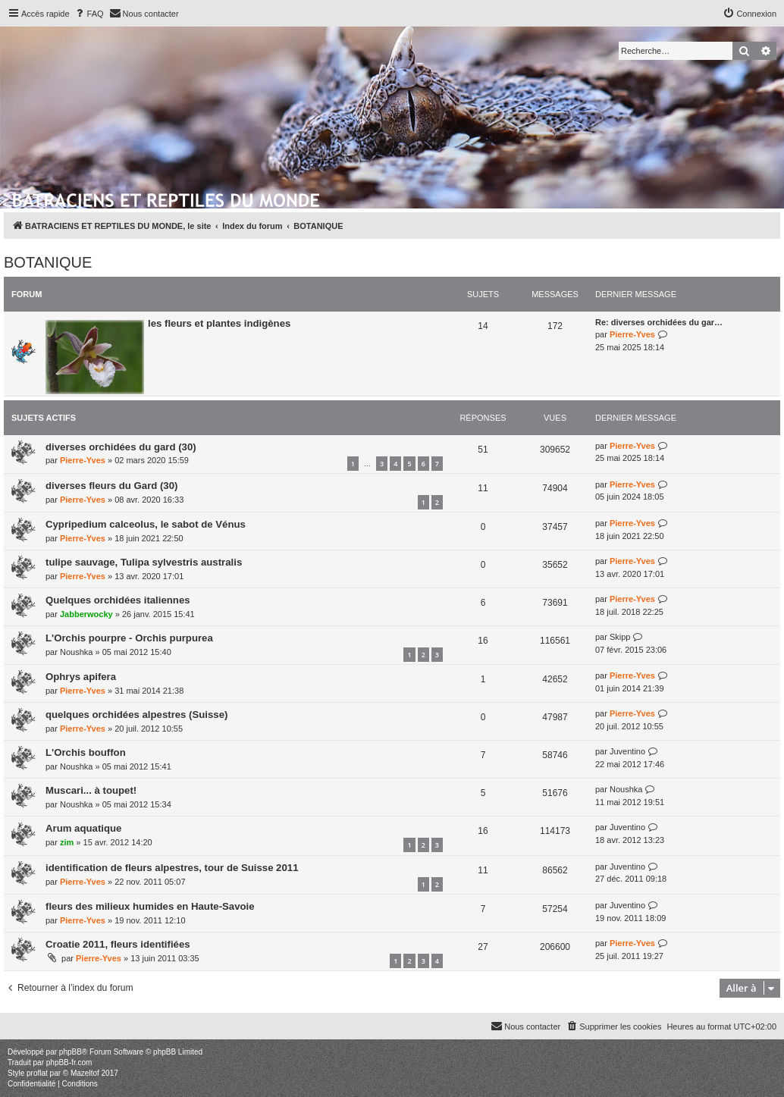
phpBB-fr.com (69, 1062)
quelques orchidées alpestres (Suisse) (136, 714)
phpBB (70, 1052)
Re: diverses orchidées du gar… (659, 322)
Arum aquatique (83, 828)
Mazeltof (85, 1073)
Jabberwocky (86, 614)
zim (67, 842)
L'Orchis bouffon (85, 752)
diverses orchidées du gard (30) (120, 447)
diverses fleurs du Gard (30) (111, 485)
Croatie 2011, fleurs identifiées (117, 944)
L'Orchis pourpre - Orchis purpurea (129, 638)
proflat (37, 1073)
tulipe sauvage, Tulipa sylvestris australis (143, 562)
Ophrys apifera (80, 676)
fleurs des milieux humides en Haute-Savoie (150, 906)
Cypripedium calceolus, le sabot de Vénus (145, 524)
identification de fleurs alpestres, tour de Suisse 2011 (171, 867)
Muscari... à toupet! (90, 790)
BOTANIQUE (48, 262)
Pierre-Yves (632, 334)
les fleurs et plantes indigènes (219, 323)
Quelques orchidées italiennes (117, 600)
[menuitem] (89, 14)
